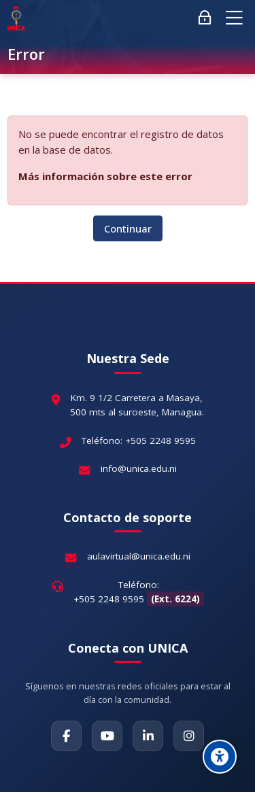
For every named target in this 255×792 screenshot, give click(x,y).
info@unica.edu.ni (139, 468)
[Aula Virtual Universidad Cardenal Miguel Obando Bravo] (15, 18)
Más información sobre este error (105, 176)
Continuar (128, 228)
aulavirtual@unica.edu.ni (138, 556)
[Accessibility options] (220, 757)
